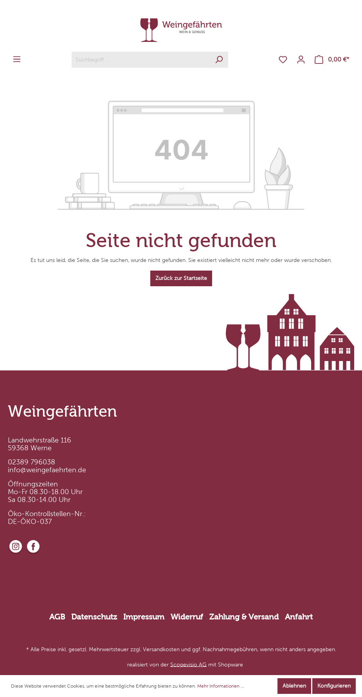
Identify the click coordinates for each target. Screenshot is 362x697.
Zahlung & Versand (244, 616)
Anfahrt (299, 616)
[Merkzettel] (283, 59)
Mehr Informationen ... (220, 686)
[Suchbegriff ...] (141, 60)
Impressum (143, 616)
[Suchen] (219, 60)
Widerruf (187, 616)
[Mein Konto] (301, 59)
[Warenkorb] (332, 59)
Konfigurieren (334, 686)
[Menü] (17, 59)
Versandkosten (161, 649)
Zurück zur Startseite (181, 278)
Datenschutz (94, 616)
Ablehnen (294, 686)
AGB (57, 616)
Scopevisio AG (188, 664)
